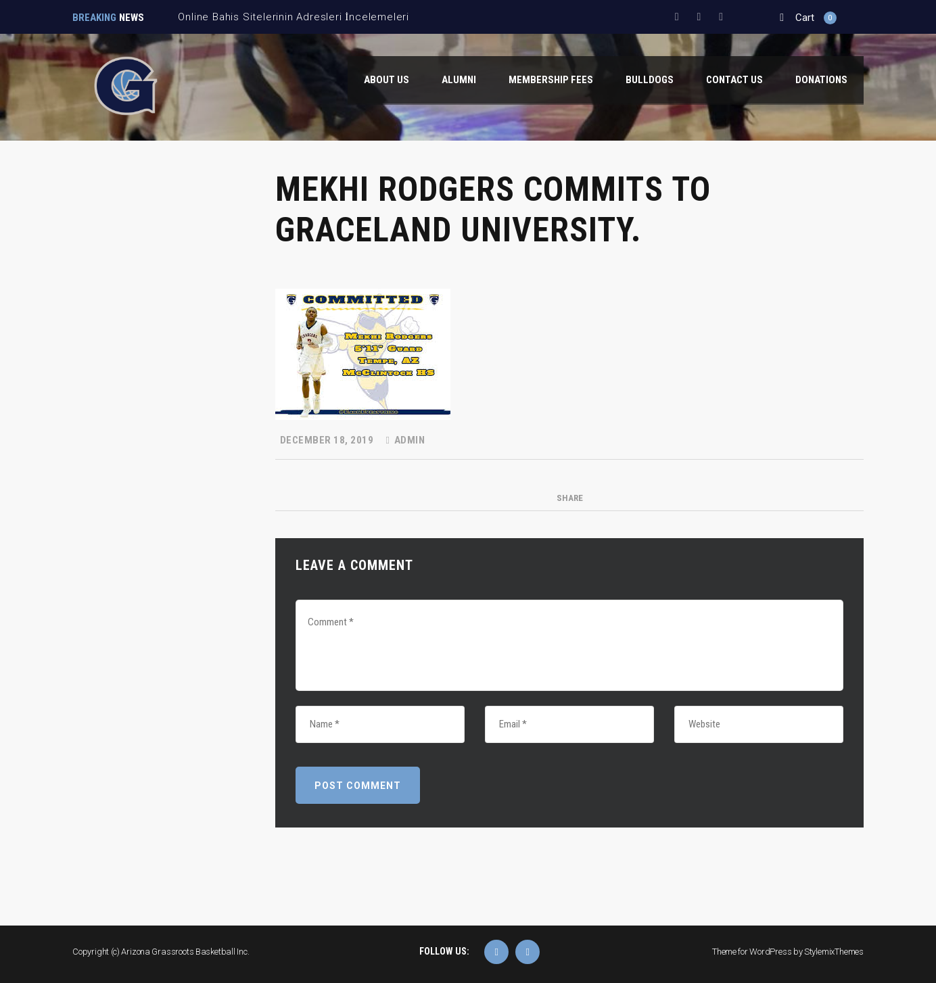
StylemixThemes (834, 951)
